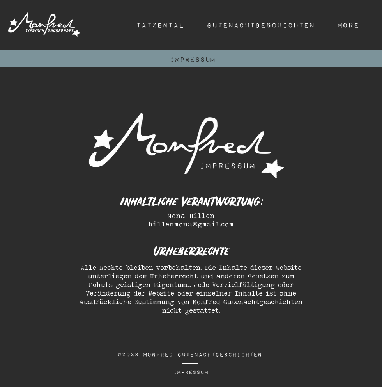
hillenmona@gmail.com (191, 224)
